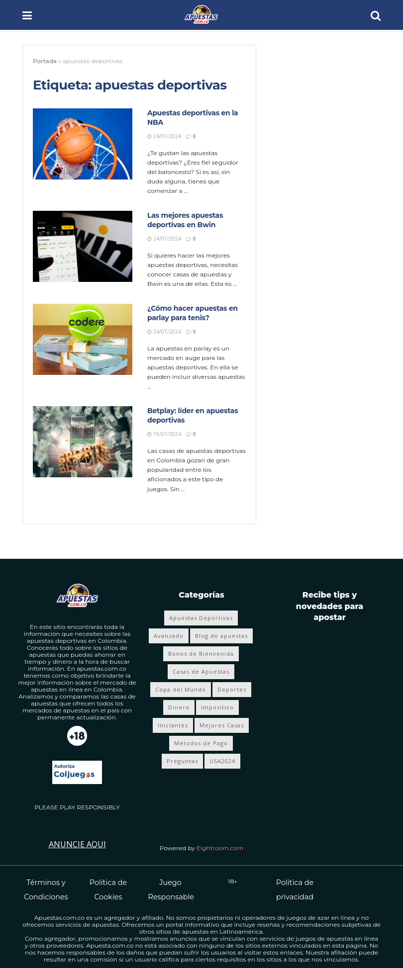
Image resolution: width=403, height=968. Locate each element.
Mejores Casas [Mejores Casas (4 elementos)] (222, 725)
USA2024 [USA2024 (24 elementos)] (222, 761)
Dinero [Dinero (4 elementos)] (179, 707)
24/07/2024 (164, 136)
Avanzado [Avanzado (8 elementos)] (169, 635)
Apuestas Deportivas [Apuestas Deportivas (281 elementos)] (201, 617)
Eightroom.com (220, 848)
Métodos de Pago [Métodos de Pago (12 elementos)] (201, 743)
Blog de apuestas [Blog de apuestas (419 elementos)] (221, 635)
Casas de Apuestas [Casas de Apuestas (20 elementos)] (201, 671)
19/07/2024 (164, 434)
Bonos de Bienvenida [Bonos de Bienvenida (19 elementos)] (201, 653)
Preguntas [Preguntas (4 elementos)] (182, 761)
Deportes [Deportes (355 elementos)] (231, 689)
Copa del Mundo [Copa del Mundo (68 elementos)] (180, 689)
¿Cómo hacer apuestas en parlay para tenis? (192, 313)
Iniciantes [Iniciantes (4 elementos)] (173, 725)
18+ (232, 881)
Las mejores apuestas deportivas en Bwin (185, 220)
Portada (45, 61)
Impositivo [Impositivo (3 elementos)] (217, 707)
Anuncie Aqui (77, 844)
